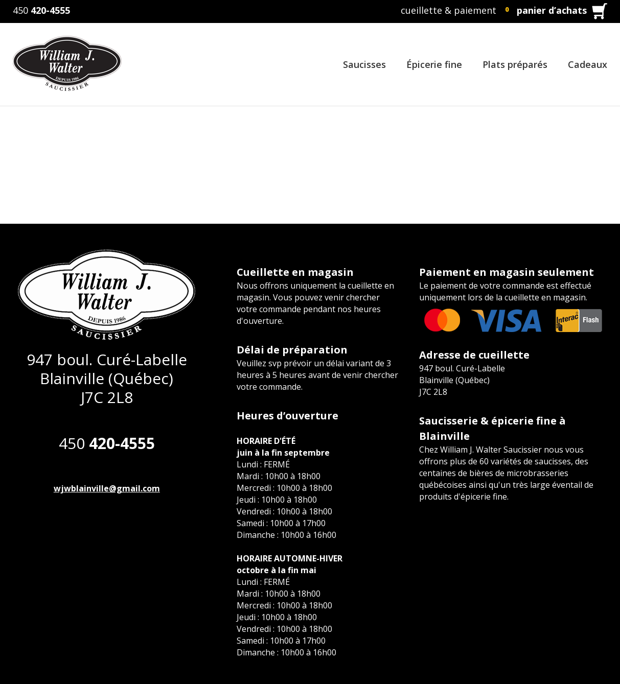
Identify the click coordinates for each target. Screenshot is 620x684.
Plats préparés (515, 64)
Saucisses (364, 64)
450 (41, 10)
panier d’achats (552, 10)
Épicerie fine (434, 64)
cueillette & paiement (448, 10)
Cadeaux (587, 64)
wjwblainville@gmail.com (107, 488)
